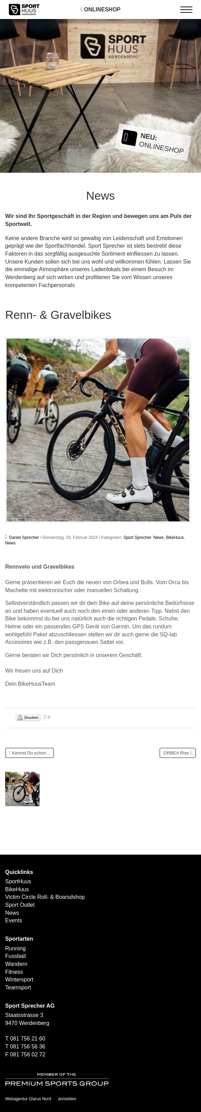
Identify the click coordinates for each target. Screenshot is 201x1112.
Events (13, 920)
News (158, 537)
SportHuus (18, 881)
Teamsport (18, 987)
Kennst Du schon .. (31, 752)
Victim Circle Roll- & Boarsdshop (45, 897)
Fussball (15, 956)
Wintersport (19, 979)
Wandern (16, 964)
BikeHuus (175, 537)
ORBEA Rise (176, 752)
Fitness (14, 972)
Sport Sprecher (137, 537)
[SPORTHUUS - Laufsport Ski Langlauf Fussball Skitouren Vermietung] (24, 9)
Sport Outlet (19, 905)
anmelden (67, 1098)
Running (15, 948)
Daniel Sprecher (24, 537)
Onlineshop (100, 9)
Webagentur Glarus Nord (28, 1098)
